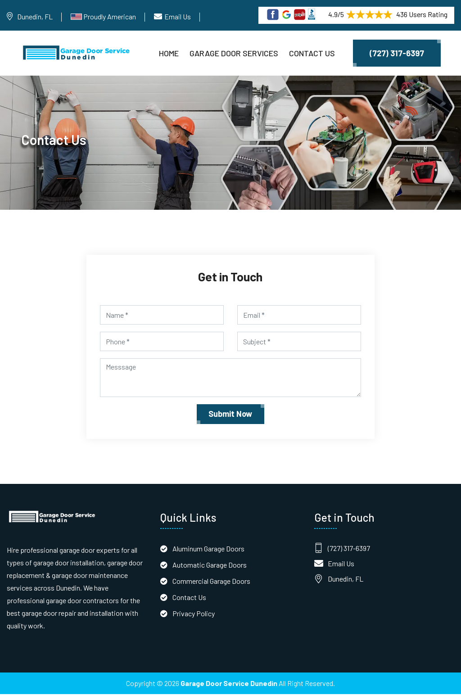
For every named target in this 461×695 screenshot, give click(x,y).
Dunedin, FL (35, 16)
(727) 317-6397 (397, 53)
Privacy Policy (193, 614)
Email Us (177, 16)
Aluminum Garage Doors (208, 549)
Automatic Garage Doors (209, 565)
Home (169, 53)
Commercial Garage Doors (211, 582)
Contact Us (312, 53)
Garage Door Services (234, 53)
